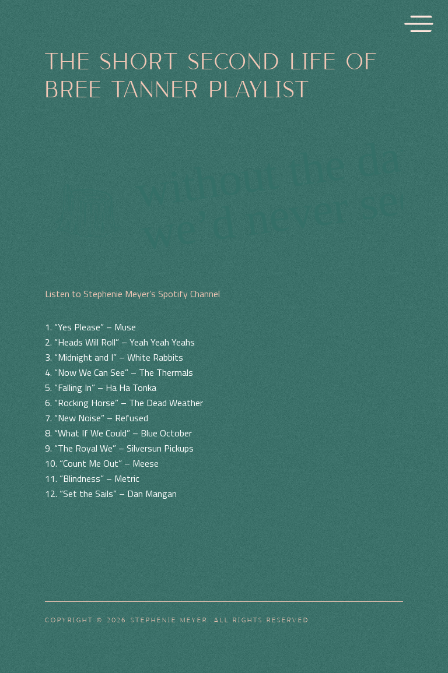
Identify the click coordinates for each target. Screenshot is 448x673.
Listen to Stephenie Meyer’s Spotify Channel (132, 294)
